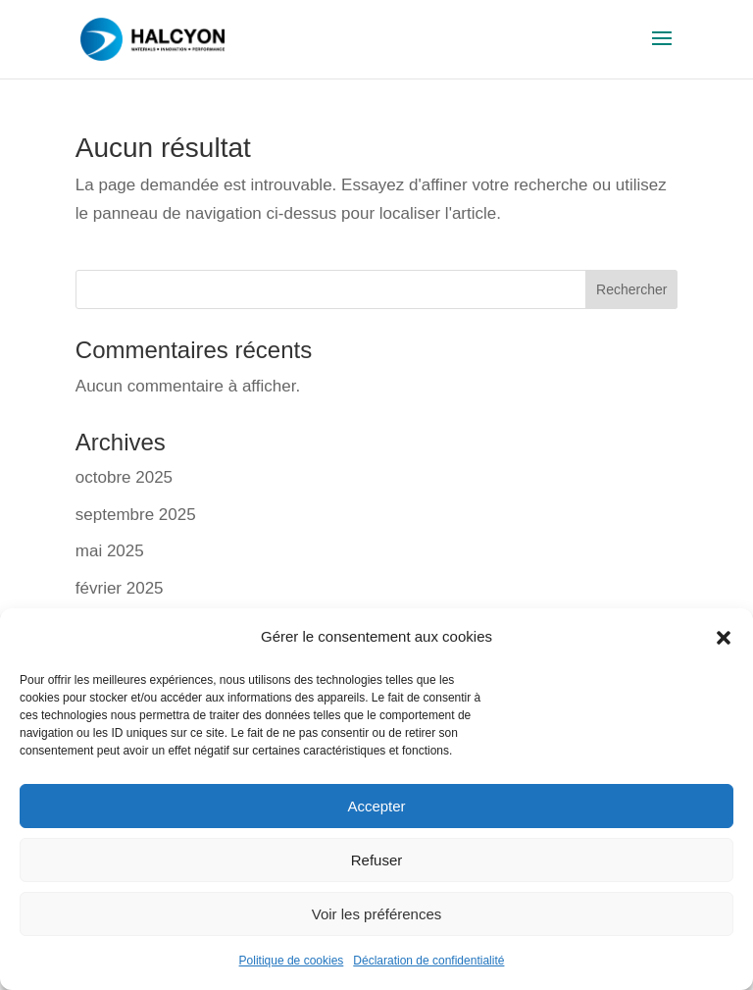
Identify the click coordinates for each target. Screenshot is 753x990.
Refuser (377, 860)
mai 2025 (109, 551)
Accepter (376, 806)
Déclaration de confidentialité (428, 960)
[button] (723, 638)
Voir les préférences (377, 914)
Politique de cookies (291, 960)
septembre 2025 (135, 514)
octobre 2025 (124, 477)
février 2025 (119, 588)
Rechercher (631, 289)
